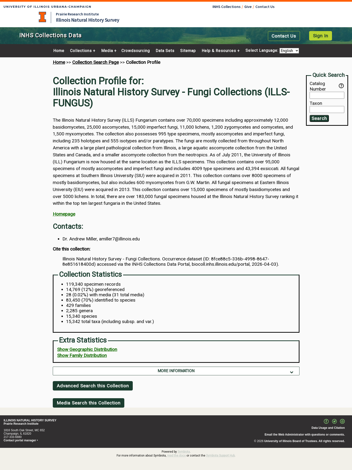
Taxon (316, 103)
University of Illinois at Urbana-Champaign (42, 17)
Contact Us (264, 6)
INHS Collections (226, 6)
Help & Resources (219, 51)
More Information (176, 371)
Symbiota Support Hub (220, 455)
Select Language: (262, 50)
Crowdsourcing (135, 51)
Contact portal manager (20, 440)
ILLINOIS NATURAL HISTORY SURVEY (30, 420)
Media (107, 51)
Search (319, 118)
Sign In (320, 36)
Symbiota (184, 451)
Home (58, 51)
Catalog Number (324, 86)
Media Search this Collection (88, 403)
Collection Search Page (95, 62)
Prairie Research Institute (77, 14)
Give (248, 6)
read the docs (176, 455)
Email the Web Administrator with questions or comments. (305, 434)
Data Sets (165, 51)
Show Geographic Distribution (87, 349)
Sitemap (188, 51)
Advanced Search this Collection (93, 386)
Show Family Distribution (82, 355)
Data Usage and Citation (328, 428)
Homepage (64, 214)
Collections (81, 51)
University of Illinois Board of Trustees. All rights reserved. (304, 441)
